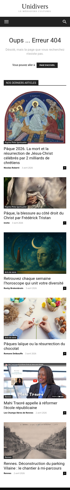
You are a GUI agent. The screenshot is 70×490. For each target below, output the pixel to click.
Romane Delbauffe (13, 353)
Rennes (8, 396)
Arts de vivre (10, 272)
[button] (65, 22)
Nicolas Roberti (11, 167)
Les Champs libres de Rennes (18, 412)
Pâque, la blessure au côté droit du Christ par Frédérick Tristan (34, 215)
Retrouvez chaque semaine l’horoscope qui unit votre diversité (33, 280)
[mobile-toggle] (6, 22)
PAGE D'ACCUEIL (47, 65)
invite (7, 222)
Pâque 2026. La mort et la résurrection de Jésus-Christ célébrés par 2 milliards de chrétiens (28, 156)
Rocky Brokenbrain (13, 288)
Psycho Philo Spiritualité (16, 142)
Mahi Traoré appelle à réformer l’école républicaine (30, 405)
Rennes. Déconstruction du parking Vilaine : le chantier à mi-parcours (34, 465)
